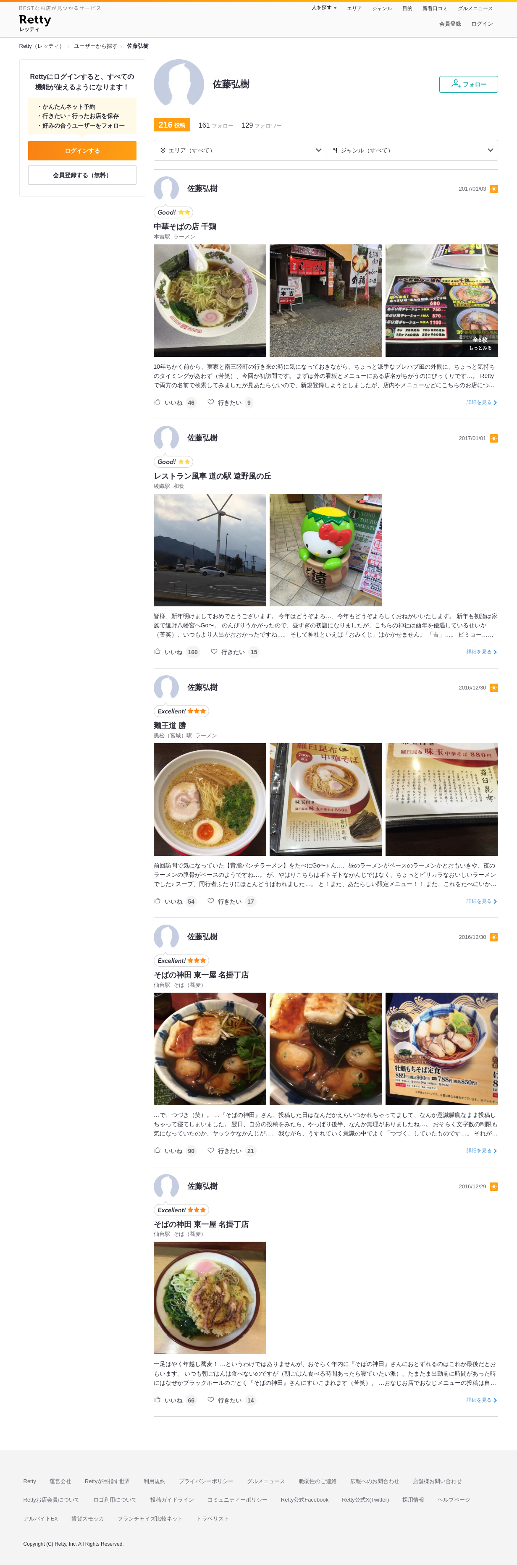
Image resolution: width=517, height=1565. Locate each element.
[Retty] (35, 22)
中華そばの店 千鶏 (185, 227)
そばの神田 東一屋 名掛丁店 (201, 975)
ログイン (482, 24)
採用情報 (413, 1500)
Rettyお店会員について (52, 1500)
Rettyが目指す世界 (107, 1481)
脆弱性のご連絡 (318, 1481)
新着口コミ (435, 8)
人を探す (322, 7)
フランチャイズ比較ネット (150, 1518)
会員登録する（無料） (82, 175)
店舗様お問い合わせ (437, 1481)
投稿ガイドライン (172, 1500)
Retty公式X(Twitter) (365, 1500)
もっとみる (480, 342)
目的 (407, 8)
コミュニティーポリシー (237, 1500)
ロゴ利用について (115, 1500)
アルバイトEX (41, 1518)
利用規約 (154, 1481)
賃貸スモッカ (87, 1518)
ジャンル (382, 8)
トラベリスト (213, 1518)
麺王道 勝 (170, 725)
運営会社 (60, 1481)
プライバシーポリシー (206, 1481)
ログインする (82, 150)
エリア (354, 8)
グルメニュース (475, 8)
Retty (30, 1481)
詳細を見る (479, 402)
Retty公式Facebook (304, 1500)
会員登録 (450, 24)
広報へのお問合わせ (374, 1481)
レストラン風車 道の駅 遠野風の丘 (212, 476)
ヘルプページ (454, 1500)
